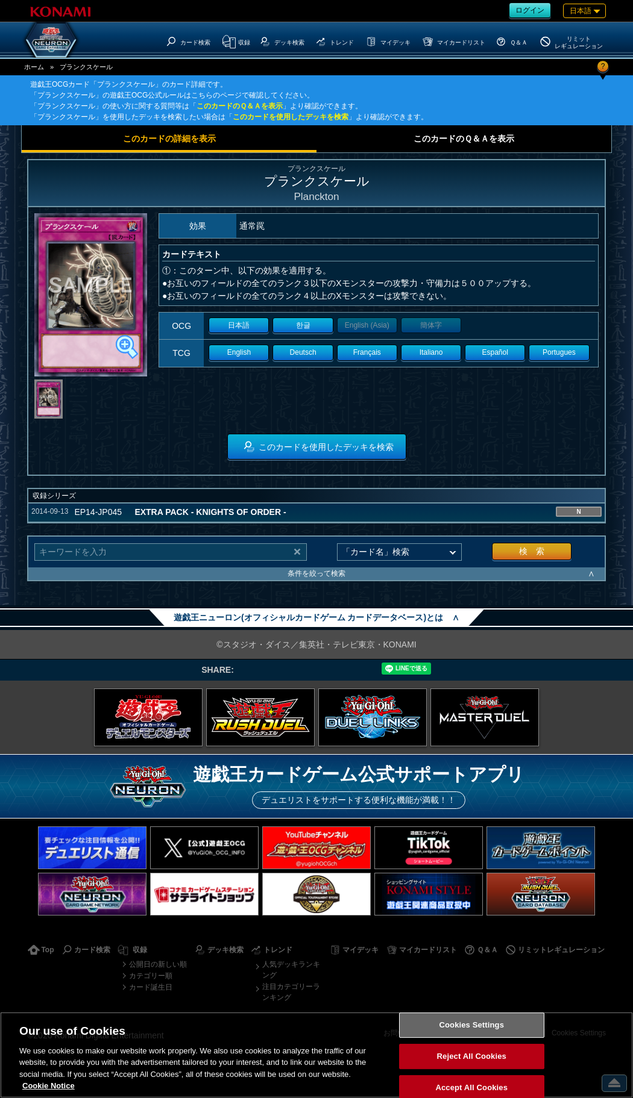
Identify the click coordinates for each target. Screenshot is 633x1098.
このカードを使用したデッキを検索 (290, 117)
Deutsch (303, 352)
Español (495, 352)
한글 (303, 325)
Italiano (431, 352)
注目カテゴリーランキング (291, 992)
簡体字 (431, 325)
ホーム (34, 66)
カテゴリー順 (150, 976)
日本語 (239, 325)
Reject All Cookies (471, 1056)
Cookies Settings (471, 1025)
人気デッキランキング (291, 969)
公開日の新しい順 (158, 964)
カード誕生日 (150, 987)
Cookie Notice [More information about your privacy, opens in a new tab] (48, 1085)
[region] (316, 1055)
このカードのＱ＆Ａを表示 (240, 106)
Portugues (559, 352)
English (239, 352)
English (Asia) (367, 325)
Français (367, 352)
